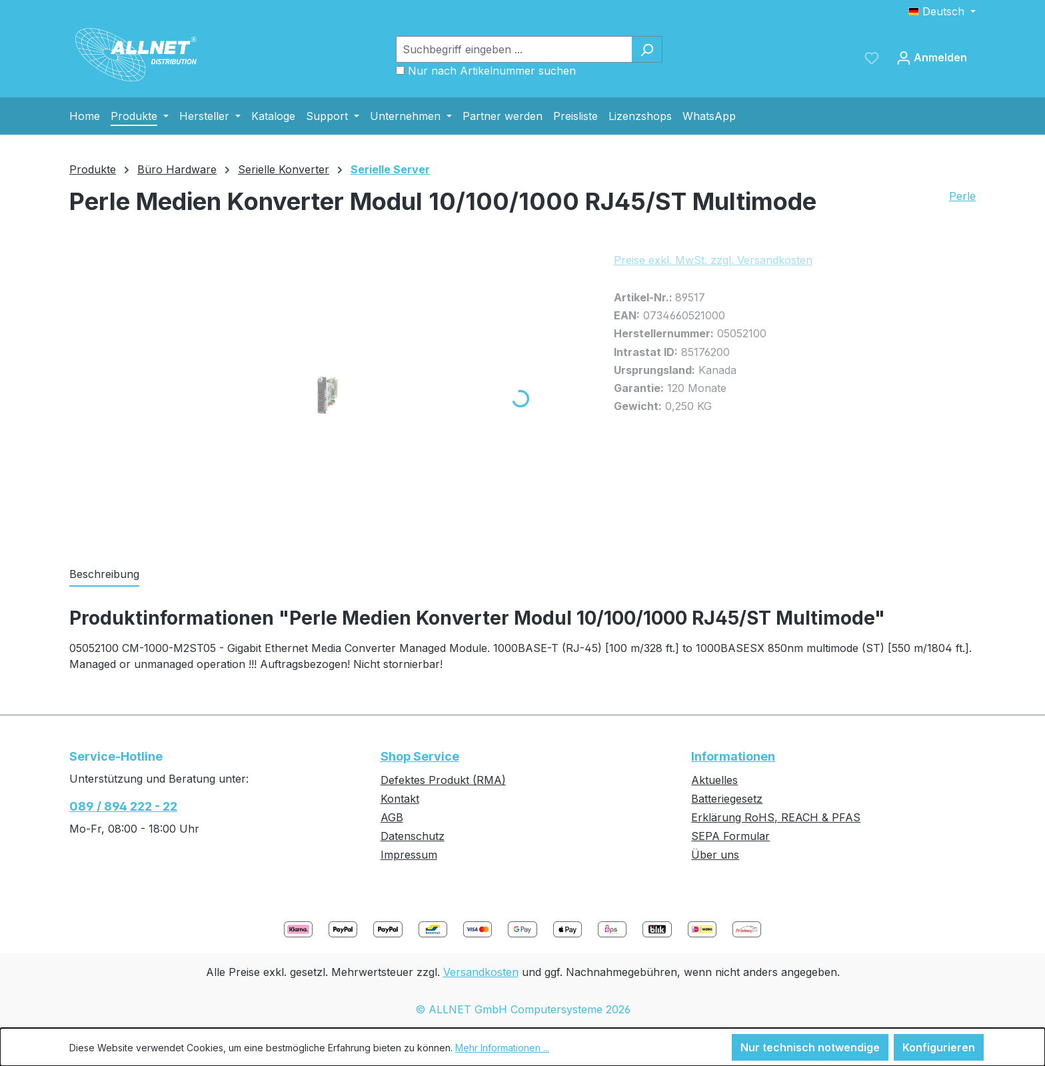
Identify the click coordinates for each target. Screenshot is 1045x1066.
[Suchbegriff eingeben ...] (514, 49)
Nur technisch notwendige (810, 1047)
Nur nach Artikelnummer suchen (492, 70)
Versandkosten (481, 972)
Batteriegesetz (726, 798)
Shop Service (420, 756)
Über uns (715, 854)
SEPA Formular (730, 836)
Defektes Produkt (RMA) (443, 780)
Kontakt (400, 798)
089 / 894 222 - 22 (123, 806)
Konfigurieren (938, 1047)
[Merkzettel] (872, 57)
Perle (962, 196)
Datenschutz (413, 836)
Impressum (409, 854)
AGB (392, 817)
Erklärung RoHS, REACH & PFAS (775, 817)
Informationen (733, 756)
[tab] (104, 575)
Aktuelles (714, 780)
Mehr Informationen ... (502, 1047)
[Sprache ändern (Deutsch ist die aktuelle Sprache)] (942, 11)
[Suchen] (646, 49)
